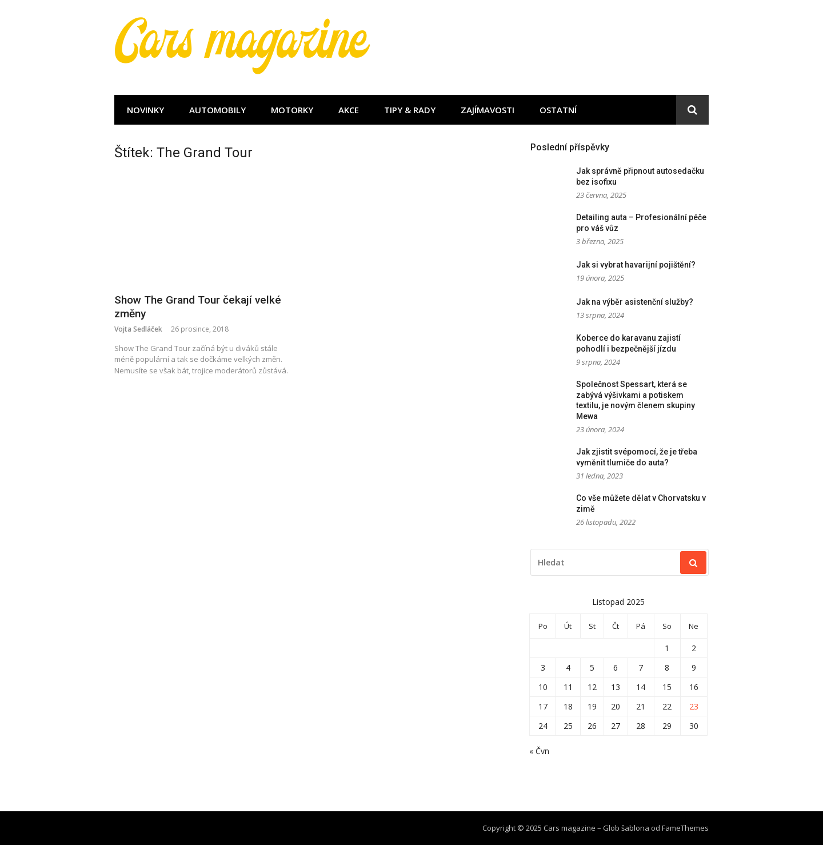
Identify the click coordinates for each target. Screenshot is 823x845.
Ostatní (558, 109)
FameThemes (685, 828)
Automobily (217, 109)
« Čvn (539, 751)
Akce (348, 109)
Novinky (145, 109)
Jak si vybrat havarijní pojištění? (636, 264)
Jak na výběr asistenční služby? (634, 301)
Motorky (292, 109)
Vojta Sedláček (138, 329)
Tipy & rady (410, 109)
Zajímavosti (487, 109)
